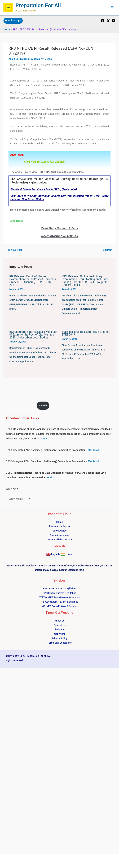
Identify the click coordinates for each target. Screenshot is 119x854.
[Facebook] (102, 21)
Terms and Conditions (59, 643)
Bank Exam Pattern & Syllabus (59, 588)
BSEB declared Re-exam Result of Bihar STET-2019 (85, 333)
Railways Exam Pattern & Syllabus (59, 602)
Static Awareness (59, 535)
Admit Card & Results (20, 59)
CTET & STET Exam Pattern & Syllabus (60, 597)
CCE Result (93, 450)
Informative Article (59, 526)
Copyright (59, 634)
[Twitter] (108, 21)
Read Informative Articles (59, 236)
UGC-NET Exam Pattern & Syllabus (59, 606)
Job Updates (60, 531)
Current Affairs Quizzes (59, 539)
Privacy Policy (59, 638)
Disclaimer (59, 629)
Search (43, 405)
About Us (59, 621)
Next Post (108, 250)
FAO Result (93, 461)
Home (6, 29)
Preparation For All (38, 5)
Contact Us (59, 625)
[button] (13, 21)
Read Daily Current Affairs (59, 228)
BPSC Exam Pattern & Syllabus (59, 593)
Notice (50, 477)
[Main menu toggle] (112, 7)
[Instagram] (114, 21)
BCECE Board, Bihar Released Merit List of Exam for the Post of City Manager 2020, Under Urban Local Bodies (33, 334)
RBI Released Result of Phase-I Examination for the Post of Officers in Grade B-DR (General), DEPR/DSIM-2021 (32, 281)
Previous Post (13, 250)
